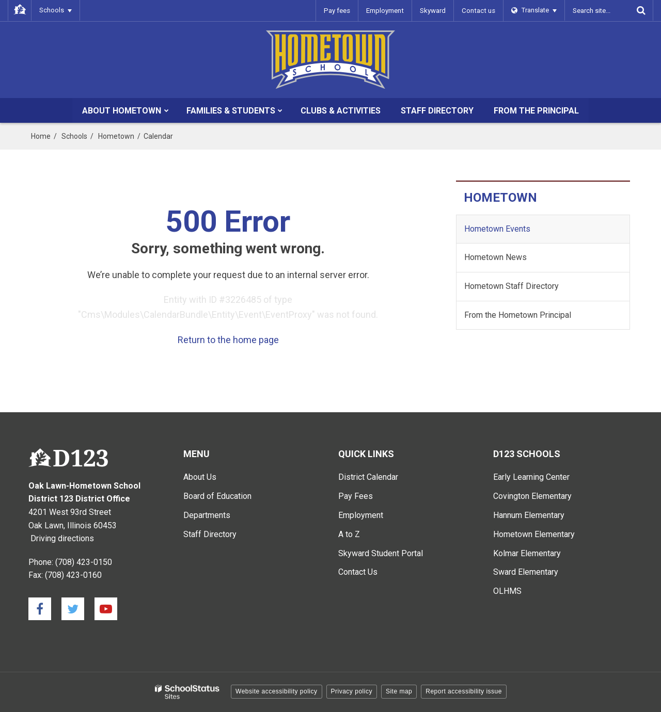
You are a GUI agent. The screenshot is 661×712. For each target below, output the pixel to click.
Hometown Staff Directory (511, 286)
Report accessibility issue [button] (464, 691)
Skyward (434, 10)
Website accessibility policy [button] (276, 691)
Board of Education (217, 496)
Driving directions (62, 538)
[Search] (641, 10)
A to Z (349, 534)
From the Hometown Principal (517, 315)
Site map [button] (399, 691)
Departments (206, 515)
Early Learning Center (531, 477)
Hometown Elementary (534, 534)
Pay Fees (355, 496)
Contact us (479, 10)
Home (41, 136)
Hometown (116, 136)
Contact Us (357, 572)
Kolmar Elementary (527, 553)
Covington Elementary (532, 496)
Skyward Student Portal (380, 553)
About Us (199, 477)
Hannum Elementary (528, 515)
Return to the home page (228, 339)
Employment (386, 10)
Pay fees (339, 10)
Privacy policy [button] (351, 691)
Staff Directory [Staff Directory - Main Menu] (210, 534)
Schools (74, 136)
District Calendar (368, 477)
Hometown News (495, 257)
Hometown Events (497, 229)
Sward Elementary (525, 572)
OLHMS (507, 591)
